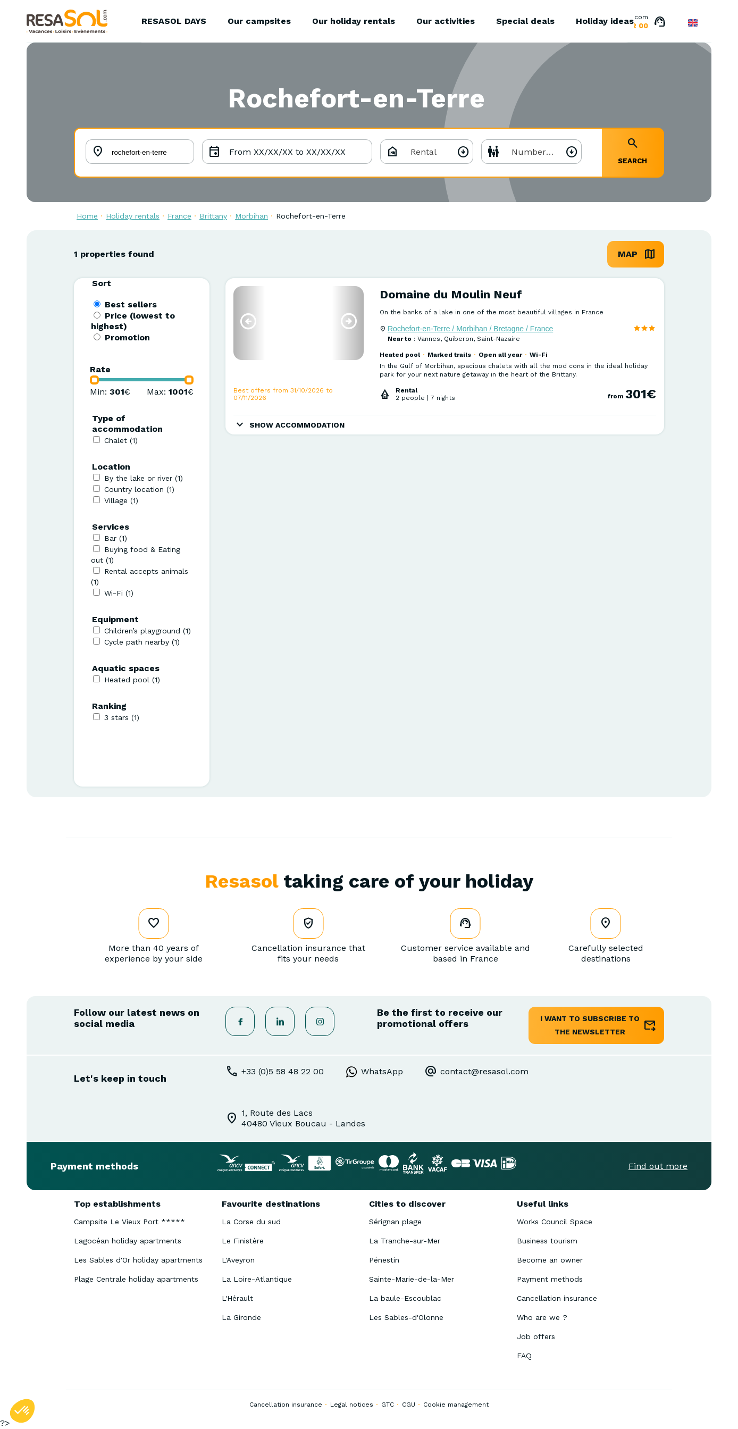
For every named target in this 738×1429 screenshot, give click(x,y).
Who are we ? (542, 1317)
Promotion (127, 337)
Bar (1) (115, 538)
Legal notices (351, 1404)
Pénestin (384, 1260)
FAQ (524, 1355)
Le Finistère (243, 1240)
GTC (387, 1404)
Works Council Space (554, 1221)
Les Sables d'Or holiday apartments (138, 1260)
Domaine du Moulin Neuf (451, 294)
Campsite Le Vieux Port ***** (129, 1221)
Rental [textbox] (423, 152)
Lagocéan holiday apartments (127, 1240)
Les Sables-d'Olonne (406, 1317)
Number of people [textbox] (546, 152)
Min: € (110, 392)
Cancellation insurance (557, 1298)
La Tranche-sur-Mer (404, 1240)
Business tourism (547, 1240)
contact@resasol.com (484, 1071)
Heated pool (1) (132, 679)
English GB (693, 23)
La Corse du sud (251, 1221)
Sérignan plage (395, 1221)
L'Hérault (237, 1298)
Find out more (657, 1166)
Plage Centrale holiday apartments (136, 1279)
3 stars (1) (121, 717)
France (179, 216)
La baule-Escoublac (405, 1298)
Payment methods (550, 1279)
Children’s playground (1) (147, 630)
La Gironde (241, 1317)
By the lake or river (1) (143, 478)
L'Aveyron (238, 1260)
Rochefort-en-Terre (311, 216)
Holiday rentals (133, 216)
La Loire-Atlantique (257, 1279)
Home (87, 216)
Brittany (213, 216)
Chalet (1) (121, 440)
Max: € (170, 392)
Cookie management (456, 1404)
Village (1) (121, 500)
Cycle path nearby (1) (142, 642)
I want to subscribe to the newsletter (590, 1025)
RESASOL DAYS (173, 21)
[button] (248, 321)
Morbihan (251, 216)
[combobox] (426, 151)
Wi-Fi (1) (118, 593)
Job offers (536, 1336)
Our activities (445, 21)
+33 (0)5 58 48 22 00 (282, 1071)
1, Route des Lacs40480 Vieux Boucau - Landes (303, 1118)
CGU (408, 1404)
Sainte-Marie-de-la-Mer (411, 1279)
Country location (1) (139, 489)
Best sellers (131, 304)
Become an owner (550, 1260)
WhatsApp (382, 1071)
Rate (100, 369)
